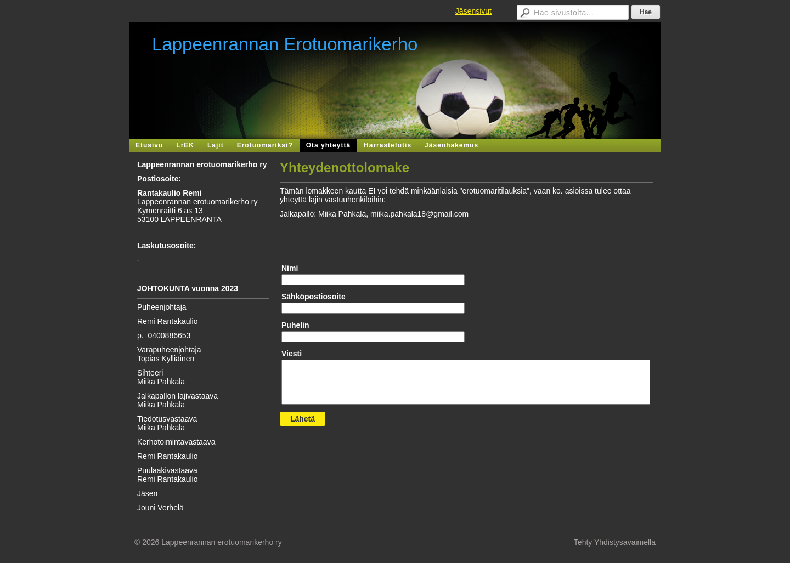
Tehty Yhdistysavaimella (615, 542)
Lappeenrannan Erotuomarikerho (284, 44)
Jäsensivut (473, 11)
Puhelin (295, 325)
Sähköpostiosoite (313, 296)
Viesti (291, 353)
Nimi (289, 268)
